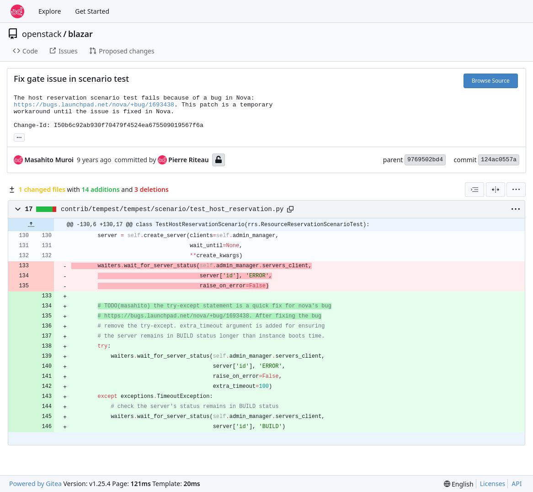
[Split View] (495, 189)
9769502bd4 (425, 159)
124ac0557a (499, 159)
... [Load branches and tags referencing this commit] (19, 136)
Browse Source (491, 81)
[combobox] (474, 189)
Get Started (92, 11)
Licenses (493, 483)
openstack (42, 33)
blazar (80, 33)
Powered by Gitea (35, 483)
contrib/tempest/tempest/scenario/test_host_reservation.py (172, 209)
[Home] (17, 11)
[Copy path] (290, 209)
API (517, 483)
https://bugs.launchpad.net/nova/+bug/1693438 (94, 104)
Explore (49, 11)
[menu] (516, 189)
